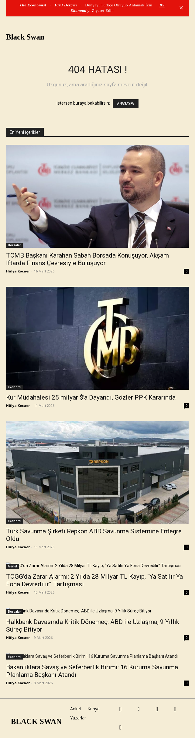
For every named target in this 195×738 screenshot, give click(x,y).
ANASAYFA (125, 104)
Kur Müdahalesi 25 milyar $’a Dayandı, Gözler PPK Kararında (91, 397)
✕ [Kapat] (181, 8)
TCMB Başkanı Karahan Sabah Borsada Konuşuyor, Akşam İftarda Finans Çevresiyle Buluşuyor (87, 259)
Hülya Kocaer (18, 271)
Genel (12, 566)
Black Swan (25, 37)
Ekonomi (14, 387)
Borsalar (14, 245)
